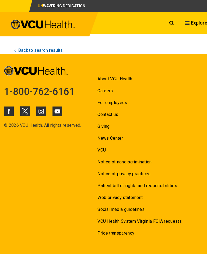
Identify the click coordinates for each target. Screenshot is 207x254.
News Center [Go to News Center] (110, 138)
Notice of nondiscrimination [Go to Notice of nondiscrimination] (124, 161)
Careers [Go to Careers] (105, 90)
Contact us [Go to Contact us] (107, 114)
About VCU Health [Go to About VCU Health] (114, 78)
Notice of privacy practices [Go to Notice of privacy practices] (123, 173)
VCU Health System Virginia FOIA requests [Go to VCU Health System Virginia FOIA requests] (139, 221)
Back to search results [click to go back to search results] (38, 50)
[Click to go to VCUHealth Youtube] (57, 111)
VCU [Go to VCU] (101, 150)
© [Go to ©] (6, 125)
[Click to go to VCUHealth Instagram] (41, 111)
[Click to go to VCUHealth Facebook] (9, 111)
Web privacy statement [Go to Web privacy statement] (120, 197)
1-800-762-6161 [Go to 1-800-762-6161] (39, 91)
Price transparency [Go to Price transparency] (115, 233)
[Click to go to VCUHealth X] (25, 111)
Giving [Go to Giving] (103, 126)
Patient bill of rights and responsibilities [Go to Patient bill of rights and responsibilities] (137, 185)
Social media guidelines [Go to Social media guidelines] (121, 209)
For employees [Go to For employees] (112, 102)
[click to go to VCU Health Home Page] (43, 25)
